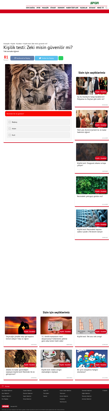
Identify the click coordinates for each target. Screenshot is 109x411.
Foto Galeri (46, 393)
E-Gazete (105, 390)
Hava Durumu (63, 402)
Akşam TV (45, 390)
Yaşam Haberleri (27, 396)
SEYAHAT (92, 8)
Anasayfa (6, 44)
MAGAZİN (45, 8)
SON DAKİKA (30, 8)
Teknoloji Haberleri (87, 396)
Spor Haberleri (5, 393)
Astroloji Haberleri (86, 399)
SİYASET (53, 8)
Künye (7, 386)
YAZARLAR (83, 8)
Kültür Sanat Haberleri (65, 390)
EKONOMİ (61, 8)
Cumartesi (62, 399)
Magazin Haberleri (6, 396)
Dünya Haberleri (27, 399)
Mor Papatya (5, 399)
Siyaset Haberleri (27, 390)
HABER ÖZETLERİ (72, 8)
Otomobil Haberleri (87, 390)
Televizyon (62, 393)
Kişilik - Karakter (16, 44)
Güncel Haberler (64, 396)
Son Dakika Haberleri (7, 390)
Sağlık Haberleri (86, 393)
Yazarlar (45, 396)
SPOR (38, 8)
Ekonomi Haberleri (28, 393)
